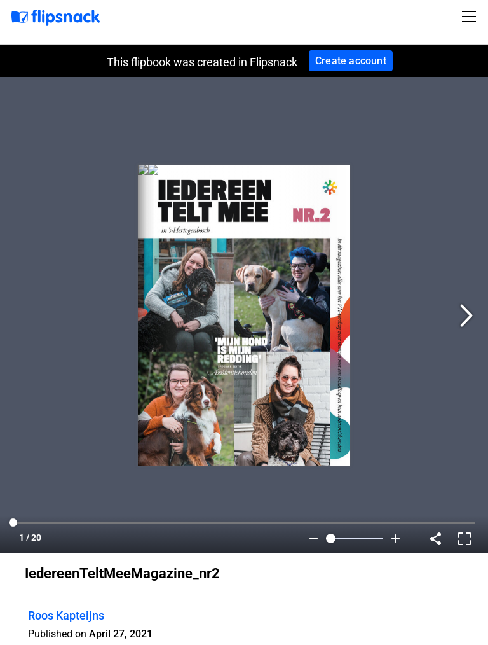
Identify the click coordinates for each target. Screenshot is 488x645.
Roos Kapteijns (66, 615)
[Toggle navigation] (471, 16)
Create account (350, 61)
